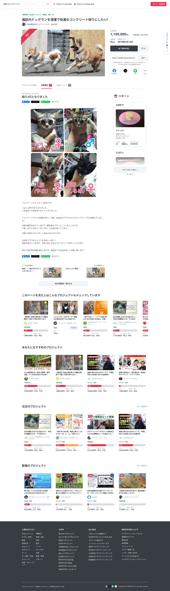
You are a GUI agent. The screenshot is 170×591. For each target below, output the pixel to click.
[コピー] (143, 58)
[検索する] (48, 4)
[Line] (135, 71)
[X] (125, 71)
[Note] (145, 71)
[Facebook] (114, 71)
